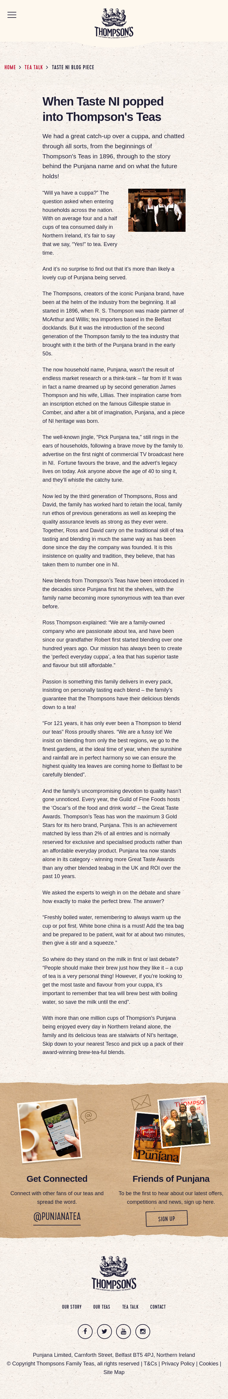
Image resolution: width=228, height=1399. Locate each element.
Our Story (72, 1307)
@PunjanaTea (57, 1217)
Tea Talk (34, 68)
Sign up (177, 1219)
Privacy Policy (178, 1364)
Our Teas (101, 1307)
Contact (158, 1307)
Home (10, 68)
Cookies (208, 1364)
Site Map (113, 1372)
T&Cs (150, 1364)
